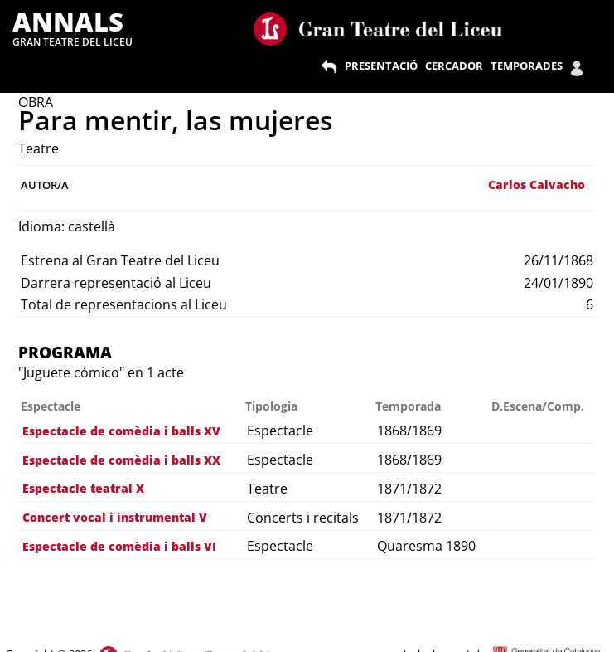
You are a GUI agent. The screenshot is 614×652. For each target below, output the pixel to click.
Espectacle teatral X (83, 488)
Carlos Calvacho (536, 184)
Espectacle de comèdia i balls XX (121, 460)
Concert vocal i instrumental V (114, 517)
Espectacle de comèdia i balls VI (119, 546)
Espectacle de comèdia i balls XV (121, 431)
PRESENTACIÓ (381, 65)
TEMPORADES (527, 65)
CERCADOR (454, 65)
